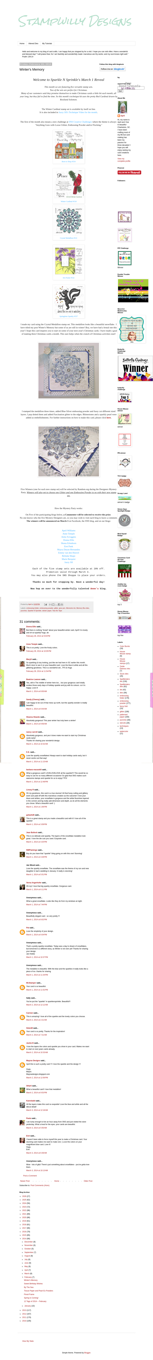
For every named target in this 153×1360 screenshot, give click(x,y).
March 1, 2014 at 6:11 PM (36, 889)
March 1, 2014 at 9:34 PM (36, 935)
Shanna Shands (33, 717)
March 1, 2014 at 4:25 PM (36, 842)
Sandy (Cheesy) (33, 699)
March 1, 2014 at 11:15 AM (37, 762)
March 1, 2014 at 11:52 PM (37, 990)
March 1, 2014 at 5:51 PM (36, 874)
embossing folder (32, 608)
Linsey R (30, 790)
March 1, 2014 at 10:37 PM (37, 957)
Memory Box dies (82, 608)
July (26, 1259)
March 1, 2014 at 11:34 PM (37, 975)
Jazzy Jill (68, 562)
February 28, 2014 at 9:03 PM (38, 636)
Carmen (29, 1013)
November (28, 1245)
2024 (24, 1203)
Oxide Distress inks (125, 667)
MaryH (29, 659)
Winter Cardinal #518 (68, 201)
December (28, 1242)
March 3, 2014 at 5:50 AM (36, 1128)
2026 (24, 1196)
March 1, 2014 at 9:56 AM (36, 724)
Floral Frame (29, 1294)
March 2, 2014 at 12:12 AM (37, 1005)
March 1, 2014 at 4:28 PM (36, 857)
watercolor (124, 731)
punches (24, 611)
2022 (24, 1210)
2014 (24, 1239)
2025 (24, 1200)
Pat (27, 928)
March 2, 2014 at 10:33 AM (37, 1052)
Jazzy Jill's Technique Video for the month (78, 112)
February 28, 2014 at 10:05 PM (38, 651)
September (29, 1252)
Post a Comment (30, 1176)
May (26, 1266)
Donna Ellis (68, 540)
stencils (123, 723)
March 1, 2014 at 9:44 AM (36, 709)
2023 (24, 1207)
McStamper (31, 983)
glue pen (62, 608)
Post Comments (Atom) (40, 1185)
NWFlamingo (31, 850)
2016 (24, 1232)
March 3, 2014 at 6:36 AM (36, 1153)
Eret (28, 1136)
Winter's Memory (31, 1280)
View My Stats (28, 1341)
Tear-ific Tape (57, 611)
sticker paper (46, 611)
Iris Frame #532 (68, 278)
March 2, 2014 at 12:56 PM (37, 1078)
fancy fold (124, 706)
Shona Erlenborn (68, 543)
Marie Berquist (68, 559)
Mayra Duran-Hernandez (68, 549)
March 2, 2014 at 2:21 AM (36, 1020)
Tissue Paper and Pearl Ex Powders (38, 1291)
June (26, 1263)
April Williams (69, 530)
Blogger (87, 1353)
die (121, 690)
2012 (24, 1314)
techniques (124, 726)
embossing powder (46, 608)
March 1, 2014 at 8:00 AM (36, 691)
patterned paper (124, 716)
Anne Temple (69, 533)
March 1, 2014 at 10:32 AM (37, 744)
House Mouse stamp (125, 653)
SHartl (29, 1086)
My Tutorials (47, 43)
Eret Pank (68, 546)
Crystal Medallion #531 (68, 238)
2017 (24, 1228)
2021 (24, 1214)
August (27, 1256)
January (27, 1306)
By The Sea (28, 1287)
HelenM (29, 1028)
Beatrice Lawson (33, 679)
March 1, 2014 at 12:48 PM (37, 782)
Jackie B (30, 1043)
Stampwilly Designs (74, 21)
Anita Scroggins (68, 537)
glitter (56, 608)
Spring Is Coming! (31, 1298)
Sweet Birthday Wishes (33, 1284)
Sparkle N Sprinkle (34, 611)
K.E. (28, 752)
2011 (24, 1317)
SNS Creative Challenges (80, 122)
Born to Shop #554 (69, 162)
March (27, 1273)
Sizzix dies (124, 674)
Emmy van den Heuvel (68, 553)
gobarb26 (30, 815)
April (26, 1270)
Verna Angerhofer (33, 883)
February (28, 1277)
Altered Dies (33, 43)
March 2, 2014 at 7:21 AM (36, 1035)
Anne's (94, 588)
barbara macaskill (34, 770)
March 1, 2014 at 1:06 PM (36, 807)
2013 (24, 1310)
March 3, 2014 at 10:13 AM (37, 1170)
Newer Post (25, 1181)
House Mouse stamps (123, 661)
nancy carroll (32, 732)
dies (121, 693)
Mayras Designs (33, 1061)
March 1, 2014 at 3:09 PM (36, 824)
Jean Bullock (32, 832)
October (27, 1249)
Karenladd (30, 1101)
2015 (24, 1235)
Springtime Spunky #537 (68, 316)
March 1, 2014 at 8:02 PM (36, 920)
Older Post (88, 1181)
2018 (24, 1225)
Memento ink (71, 608)
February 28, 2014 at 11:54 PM (38, 671)
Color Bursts (125, 646)
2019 (24, 1221)
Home (22, 43)
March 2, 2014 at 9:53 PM (36, 1093)
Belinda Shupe (68, 556)
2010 (24, 1321)
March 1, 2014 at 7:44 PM (36, 905)
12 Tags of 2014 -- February (35, 1301)
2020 (24, 1217)
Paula (28, 1118)
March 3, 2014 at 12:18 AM (37, 1110)
